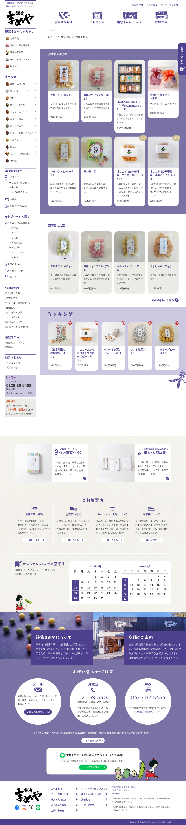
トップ (51, 30)
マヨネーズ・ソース (17, 112)
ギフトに (14, 177)
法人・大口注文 (12, 317)
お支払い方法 (11, 298)
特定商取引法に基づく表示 (123, 787)
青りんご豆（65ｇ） (61, 266)
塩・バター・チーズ (17, 91)
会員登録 (150, 5)
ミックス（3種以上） (18, 153)
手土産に (15, 187)
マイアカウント (168, 5)
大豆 (13, 233)
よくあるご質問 (12, 362)
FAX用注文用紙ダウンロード (148, 711)
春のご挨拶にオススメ (18, 59)
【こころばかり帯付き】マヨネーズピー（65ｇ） (130, 175)
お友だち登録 (93, 767)
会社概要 (116, 793)
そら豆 (14, 238)
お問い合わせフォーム (38, 712)
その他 (11, 160)
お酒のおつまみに (18, 205)
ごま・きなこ (14, 118)
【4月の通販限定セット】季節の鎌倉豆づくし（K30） (129, 106)
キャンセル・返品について (18, 303)
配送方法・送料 (12, 293)
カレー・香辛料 (15, 105)
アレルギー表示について (17, 327)
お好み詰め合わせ (20, 192)
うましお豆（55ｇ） (161, 266)
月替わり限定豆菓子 (17, 45)
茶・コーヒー (14, 125)
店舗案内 (9, 347)
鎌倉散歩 (12, 66)
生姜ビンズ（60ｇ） (61, 95)
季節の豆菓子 (14, 52)
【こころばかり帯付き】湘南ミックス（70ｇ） (162, 175)
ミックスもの (17, 252)
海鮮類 (11, 98)
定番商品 (12, 38)
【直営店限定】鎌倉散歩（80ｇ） (59, 353)
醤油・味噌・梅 (15, 84)
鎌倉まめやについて (14, 342)
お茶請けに (15, 199)
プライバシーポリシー (121, 790)
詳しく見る (34, 540)
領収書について (12, 307)
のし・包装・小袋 (13, 312)
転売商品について (13, 322)
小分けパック (16, 270)
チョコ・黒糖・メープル (19, 132)
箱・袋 (13, 277)
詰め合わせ (15, 264)
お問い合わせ (11, 367)
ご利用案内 (56, 788)
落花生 (14, 228)
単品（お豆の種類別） (21, 222)
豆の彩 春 (90, 171)
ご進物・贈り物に (20, 182)
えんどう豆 (16, 242)
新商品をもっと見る (163, 300)
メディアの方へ (88, 805)
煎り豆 (11, 146)
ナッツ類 (15, 247)
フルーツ (12, 139)
